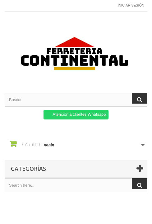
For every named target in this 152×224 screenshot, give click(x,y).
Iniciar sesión (131, 5)
